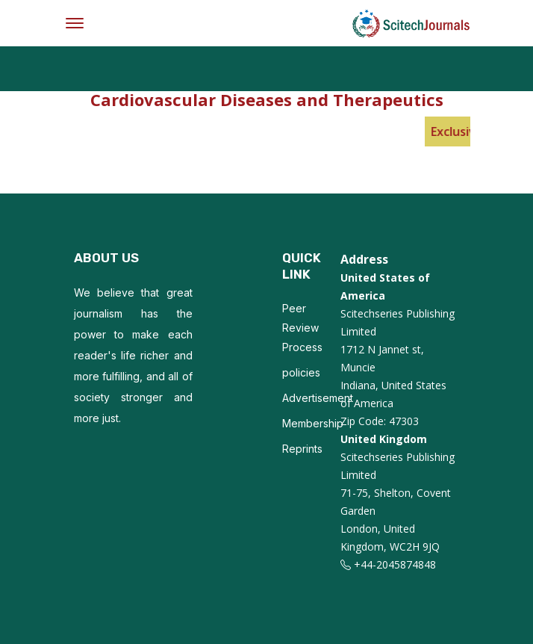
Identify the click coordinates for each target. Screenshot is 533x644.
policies (301, 372)
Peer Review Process (302, 327)
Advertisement (317, 397)
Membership (312, 423)
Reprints (302, 448)
